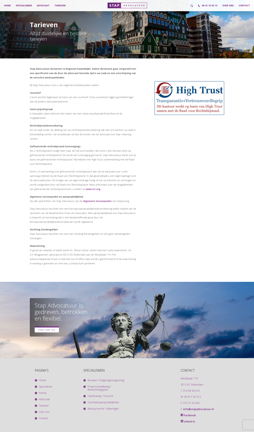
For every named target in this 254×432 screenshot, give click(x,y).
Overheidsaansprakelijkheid (103, 402)
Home (7, 5)
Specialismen (24, 5)
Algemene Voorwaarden (97, 201)
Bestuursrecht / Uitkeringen (103, 408)
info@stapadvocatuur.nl (198, 409)
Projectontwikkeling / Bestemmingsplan (99, 388)
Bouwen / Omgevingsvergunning (105, 380)
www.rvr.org (93, 189)
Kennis (43, 392)
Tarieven (60, 5)
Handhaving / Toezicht (100, 396)
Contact (244, 5)
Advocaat (43, 5)
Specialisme (45, 386)
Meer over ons (46, 330)
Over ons (228, 5)
